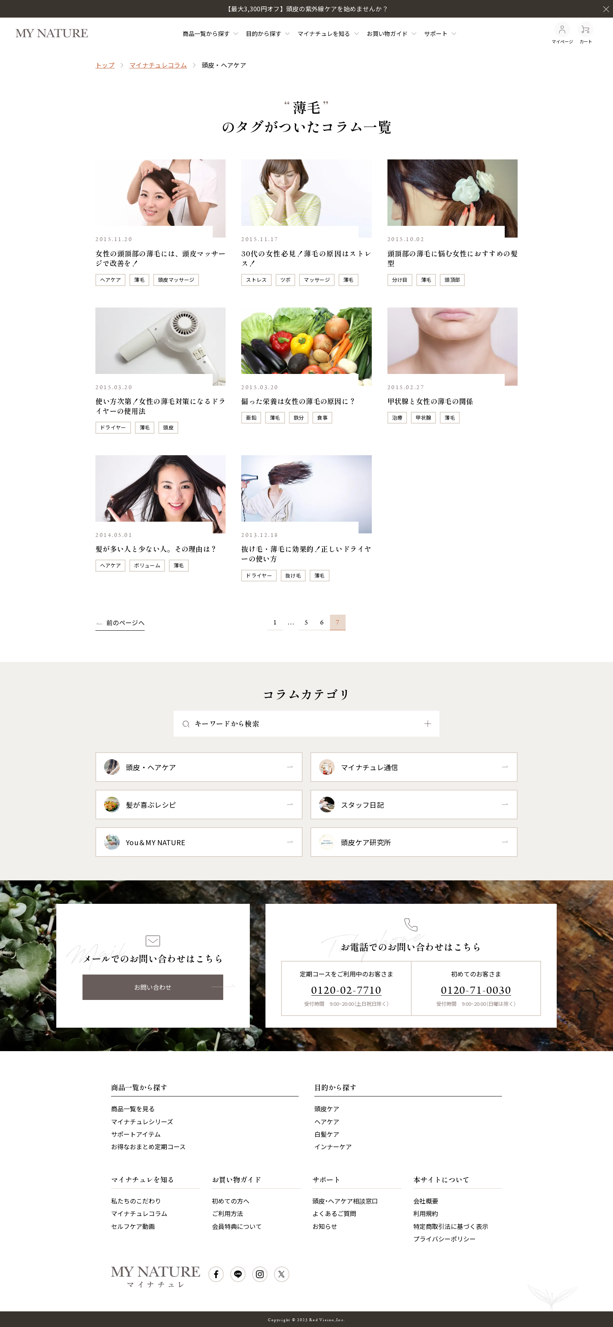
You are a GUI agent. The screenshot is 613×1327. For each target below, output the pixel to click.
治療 (397, 417)
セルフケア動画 (133, 1226)
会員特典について (237, 1226)
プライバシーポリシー (444, 1238)
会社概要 (425, 1200)
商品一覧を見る (133, 1108)
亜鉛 (251, 417)
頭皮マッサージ (176, 279)
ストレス (256, 279)
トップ (105, 65)
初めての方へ (230, 1200)
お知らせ (324, 1226)
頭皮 (168, 427)
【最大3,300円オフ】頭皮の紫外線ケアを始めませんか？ (306, 8)
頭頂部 (452, 279)
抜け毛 (293, 575)
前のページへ (125, 622)
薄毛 (139, 279)
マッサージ (317, 279)
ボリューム (147, 565)
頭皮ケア (326, 1108)
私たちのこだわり (136, 1200)
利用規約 (425, 1213)
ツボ (285, 279)
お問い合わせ (153, 987)
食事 (322, 417)
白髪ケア (326, 1134)
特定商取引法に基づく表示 (450, 1226)
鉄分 (299, 417)
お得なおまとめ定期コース (148, 1146)
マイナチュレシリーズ (142, 1121)
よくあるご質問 (334, 1213)
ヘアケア (110, 279)
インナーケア (333, 1146)
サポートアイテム (136, 1134)
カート (585, 33)
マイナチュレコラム (158, 65)
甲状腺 (423, 417)
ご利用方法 (227, 1213)
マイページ (562, 33)
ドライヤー (113, 427)
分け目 (400, 279)
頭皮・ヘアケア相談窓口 (345, 1200)
